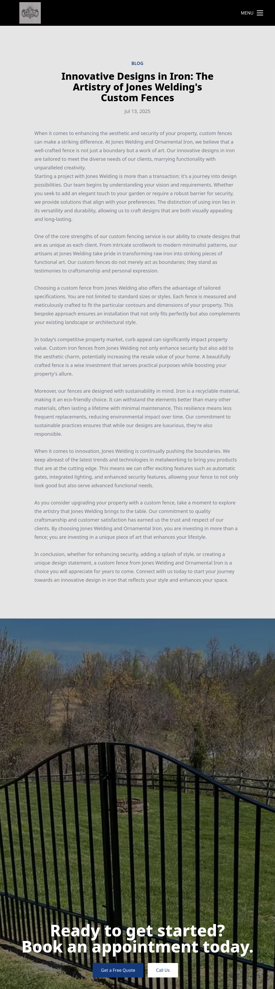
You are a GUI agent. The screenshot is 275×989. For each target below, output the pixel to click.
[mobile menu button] (260, 12)
